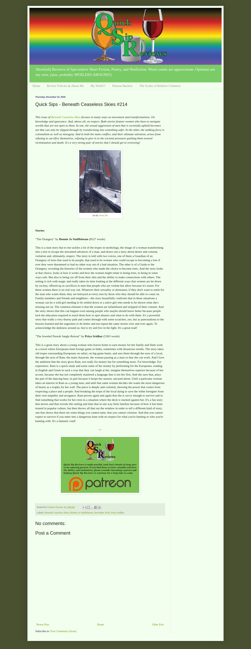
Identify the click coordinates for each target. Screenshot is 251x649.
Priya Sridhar (117, 512)
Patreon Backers (122, 86)
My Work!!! (98, 86)
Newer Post (42, 624)
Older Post (158, 624)
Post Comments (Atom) (63, 631)
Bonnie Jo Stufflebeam (81, 512)
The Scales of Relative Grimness (160, 86)
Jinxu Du (103, 215)
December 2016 (102, 512)
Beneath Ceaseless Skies (66, 117)
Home (36, 86)
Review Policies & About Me (65, 86)
